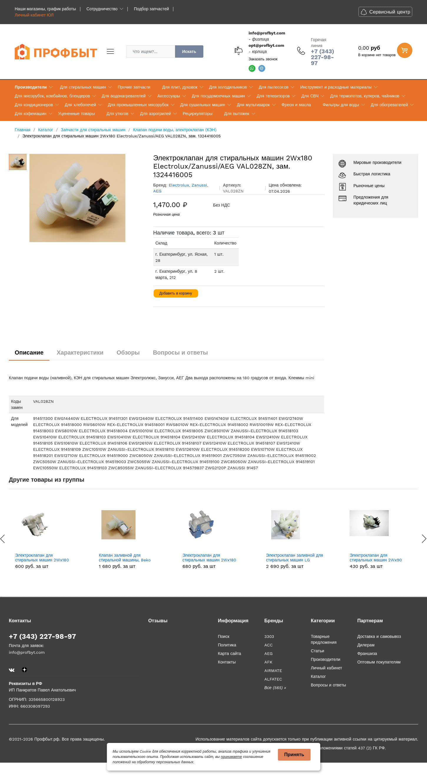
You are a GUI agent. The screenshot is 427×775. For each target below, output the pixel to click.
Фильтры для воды (341, 104)
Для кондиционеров (34, 104)
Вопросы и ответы (180, 352)
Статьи (317, 650)
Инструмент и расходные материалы (336, 87)
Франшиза (367, 653)
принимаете (231, 757)
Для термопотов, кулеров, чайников (364, 96)
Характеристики (80, 352)
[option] (86, 198)
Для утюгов (117, 113)
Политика (227, 645)
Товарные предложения (323, 639)
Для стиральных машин (83, 87)
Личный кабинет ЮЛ (34, 15)
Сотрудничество (102, 8)
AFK (268, 662)
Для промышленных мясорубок (138, 104)
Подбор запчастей (151, 8)
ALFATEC (273, 679)
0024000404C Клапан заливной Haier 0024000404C (44, 558)
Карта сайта (229, 653)
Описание (29, 352)
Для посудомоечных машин (218, 96)
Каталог (318, 676)
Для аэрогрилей (155, 113)
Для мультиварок (253, 104)
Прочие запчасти (134, 87)
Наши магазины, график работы (45, 8)
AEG (157, 191)
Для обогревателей (389, 104)
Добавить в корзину (175, 293)
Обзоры (128, 352)
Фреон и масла (296, 104)
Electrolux (179, 185)
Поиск (223, 636)
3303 (269, 636)
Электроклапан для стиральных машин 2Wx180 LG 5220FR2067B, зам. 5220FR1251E (293, 558)
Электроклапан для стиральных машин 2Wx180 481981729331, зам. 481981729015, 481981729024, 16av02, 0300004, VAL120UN (128, 558)
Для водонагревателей (124, 96)
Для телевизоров (273, 96)
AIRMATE (273, 670)
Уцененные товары (76, 113)
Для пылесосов (273, 87)
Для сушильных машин (202, 104)
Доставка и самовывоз (379, 636)
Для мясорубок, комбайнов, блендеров (52, 96)
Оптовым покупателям (379, 662)
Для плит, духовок (179, 87)
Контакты (226, 662)
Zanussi (199, 185)
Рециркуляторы (197, 113)
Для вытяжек (236, 113)
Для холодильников (228, 87)
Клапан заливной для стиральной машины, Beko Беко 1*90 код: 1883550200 (209, 558)
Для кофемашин (30, 113)
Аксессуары (168, 96)
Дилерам (365, 645)
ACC (268, 645)
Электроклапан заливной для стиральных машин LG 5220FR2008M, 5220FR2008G (379, 558)
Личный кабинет (326, 668)
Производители (31, 87)
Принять (294, 754)
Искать (189, 51)
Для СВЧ (309, 96)
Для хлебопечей (80, 104)
